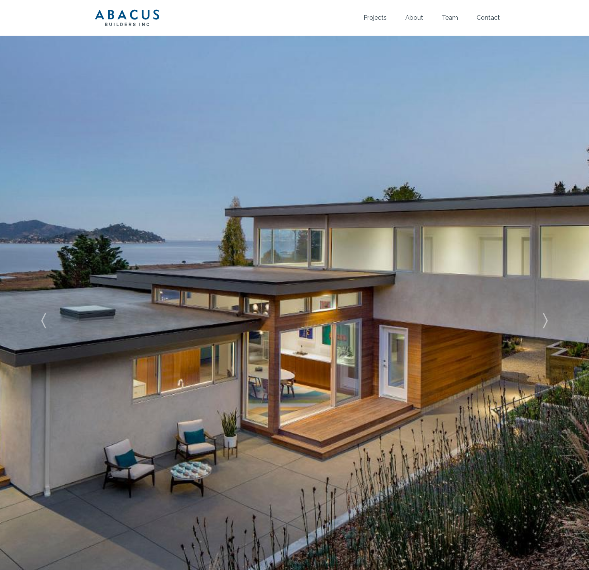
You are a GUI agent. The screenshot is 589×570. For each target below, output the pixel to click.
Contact (488, 17)
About (414, 17)
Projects (375, 17)
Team (450, 17)
